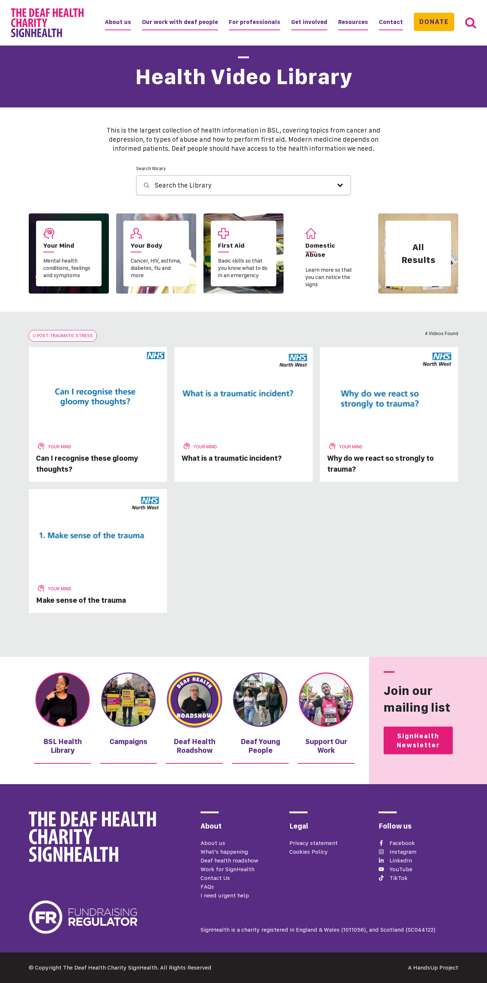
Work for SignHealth (227, 869)
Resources (353, 22)
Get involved (309, 22)
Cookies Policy (308, 851)
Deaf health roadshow (229, 860)
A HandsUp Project (433, 967)
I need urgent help (225, 895)
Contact (391, 22)
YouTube (400, 869)
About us (118, 22)
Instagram (402, 851)
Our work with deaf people (180, 22)
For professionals (254, 22)
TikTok (398, 877)
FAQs (207, 886)
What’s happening (224, 851)
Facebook (402, 843)
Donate (434, 21)
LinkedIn (400, 860)
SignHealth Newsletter (418, 740)
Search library (151, 168)
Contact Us (215, 877)
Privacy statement (313, 843)
